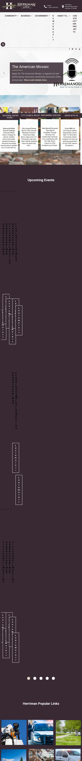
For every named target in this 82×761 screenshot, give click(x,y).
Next (78, 73)
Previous (4, 73)
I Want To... (62, 16)
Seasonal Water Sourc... (28, 116)
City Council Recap (13, 115)
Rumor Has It (53, 28)
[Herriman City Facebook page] (69, 49)
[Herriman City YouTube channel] (79, 49)
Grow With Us (54, 115)
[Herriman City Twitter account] (76, 49)
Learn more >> (19, 320)
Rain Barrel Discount (68, 115)
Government (41, 16)
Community (11, 16)
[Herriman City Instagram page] (72, 49)
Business (25, 16)
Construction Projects (75, 24)
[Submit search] (3, 44)
